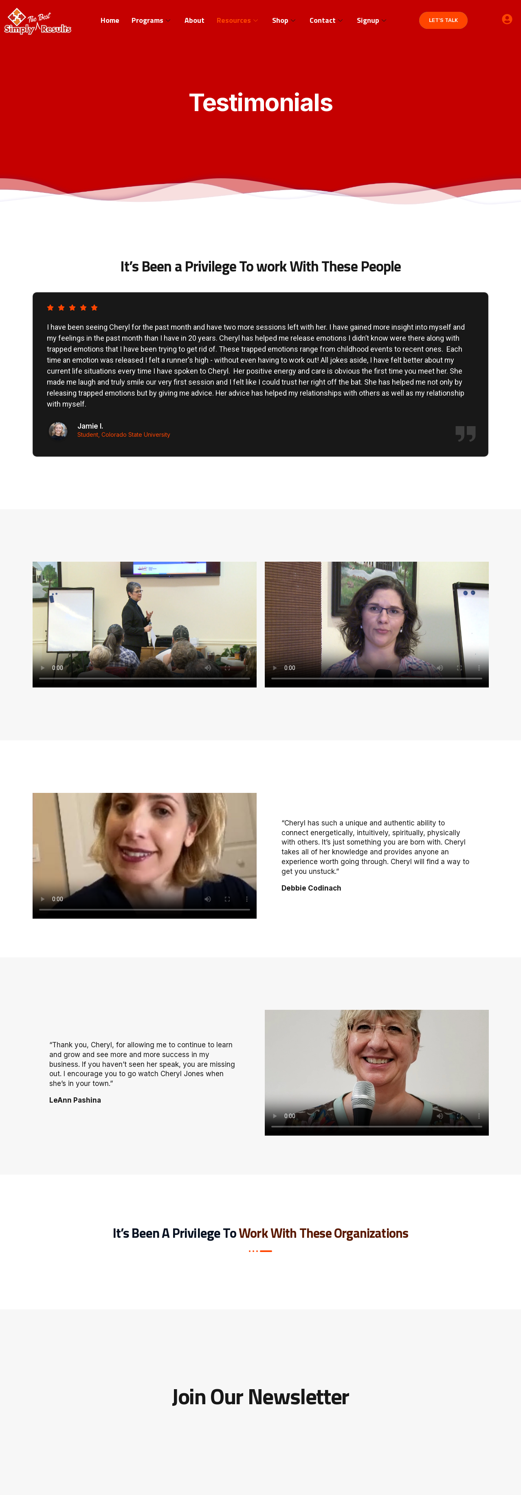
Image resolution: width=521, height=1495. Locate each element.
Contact (327, 20)
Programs (152, 20)
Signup (372, 20)
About (194, 20)
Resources (238, 20)
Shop (284, 20)
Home (110, 20)
